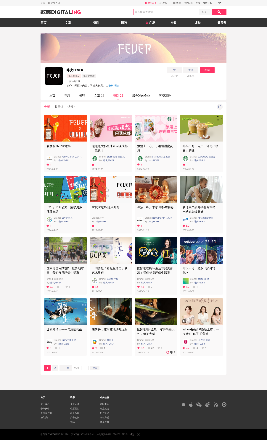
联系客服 (104, 421)
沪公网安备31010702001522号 (112, 434)
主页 (52, 95)
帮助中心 (104, 404)
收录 (59, 107)
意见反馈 (104, 408)
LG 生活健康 (204, 340)
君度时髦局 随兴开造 (105, 207)
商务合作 (74, 413)
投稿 (72, 421)
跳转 (95, 367)
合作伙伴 (45, 408)
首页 (43, 23)
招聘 (82, 95)
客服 (198, 2)
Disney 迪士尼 (69, 340)
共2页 (76, 367)
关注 (190, 70)
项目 (118, 95)
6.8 (49, 286)
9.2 (186, 286)
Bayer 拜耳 (67, 217)
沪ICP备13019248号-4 (82, 434)
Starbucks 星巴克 (115, 156)
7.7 (186, 348)
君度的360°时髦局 (58, 146)
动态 (67, 95)
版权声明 (104, 417)
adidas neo (203, 278)
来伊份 (110, 340)
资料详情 (113, 85)
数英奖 (222, 23)
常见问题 (188, 2)
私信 (207, 70)
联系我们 (74, 408)
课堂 (198, 23)
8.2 (140, 348)
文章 (99, 95)
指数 (173, 23)
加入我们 (45, 417)
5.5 (95, 286)
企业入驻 (74, 404)
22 (151, 348)
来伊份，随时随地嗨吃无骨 (110, 329)
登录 (43, 2)
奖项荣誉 (165, 95)
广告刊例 (74, 417)
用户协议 (104, 413)
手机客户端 (46, 413)
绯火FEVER (63, 160)
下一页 (66, 368)
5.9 (186, 225)
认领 (71, 107)
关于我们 (45, 404)
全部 (47, 107)
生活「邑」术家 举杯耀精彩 (155, 207)
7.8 (140, 286)
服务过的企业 (141, 95)
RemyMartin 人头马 (72, 156)
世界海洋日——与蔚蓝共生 (64, 329)
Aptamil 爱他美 (205, 217)
